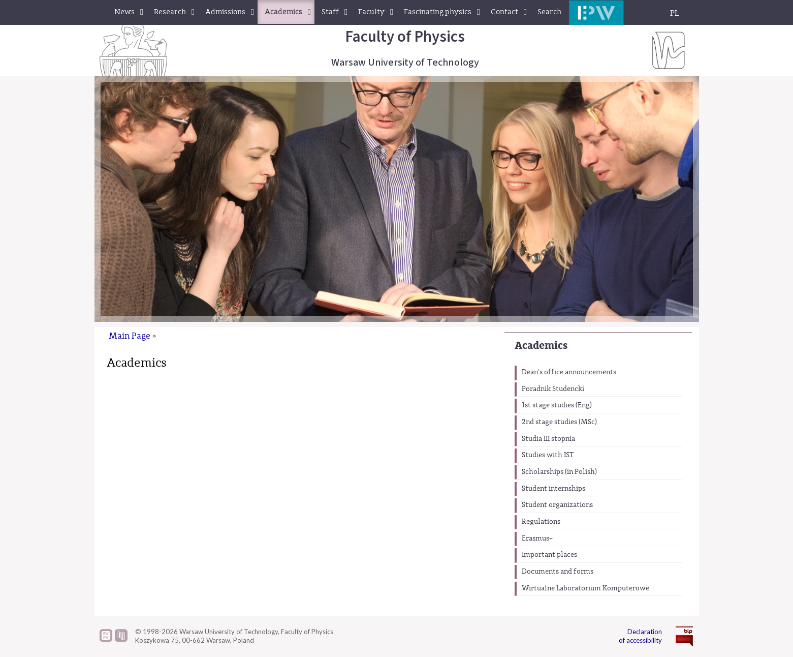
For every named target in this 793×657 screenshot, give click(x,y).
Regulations (541, 521)
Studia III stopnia (548, 438)
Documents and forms (557, 571)
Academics (541, 345)
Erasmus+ (537, 538)
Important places (549, 554)
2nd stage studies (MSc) (559, 422)
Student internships (553, 488)
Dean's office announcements (569, 372)
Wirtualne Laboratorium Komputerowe (585, 588)
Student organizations (557, 505)
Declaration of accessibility (640, 636)
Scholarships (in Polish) (559, 471)
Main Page (129, 336)
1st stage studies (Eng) (557, 405)
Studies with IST (548, 455)
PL (674, 13)
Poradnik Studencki (553, 389)
